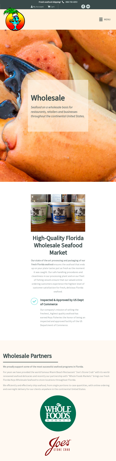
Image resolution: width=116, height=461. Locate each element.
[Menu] (105, 19)
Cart (51, 6)
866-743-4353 (71, 2)
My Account (37, 6)
